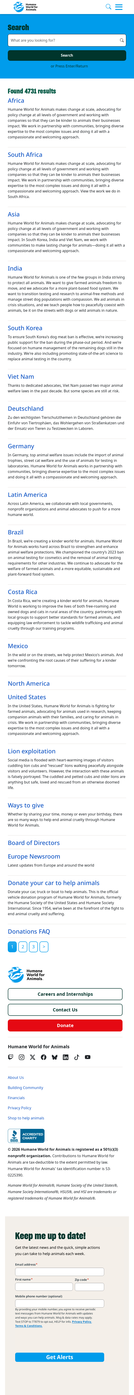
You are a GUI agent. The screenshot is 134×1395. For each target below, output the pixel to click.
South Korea (25, 328)
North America (29, 683)
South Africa (25, 155)
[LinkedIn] (65, 1057)
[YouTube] (87, 1057)
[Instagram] (21, 1057)
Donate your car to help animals (54, 883)
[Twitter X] (32, 1057)
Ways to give (26, 805)
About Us (16, 1077)
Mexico (18, 646)
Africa (16, 100)
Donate (65, 1025)
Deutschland (26, 409)
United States (27, 697)
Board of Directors (34, 843)
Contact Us (65, 1010)
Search (67, 55)
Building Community (25, 1087)
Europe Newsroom (34, 856)
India (15, 268)
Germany (21, 446)
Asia (14, 214)
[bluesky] (54, 1057)
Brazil (15, 532)
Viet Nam (21, 377)
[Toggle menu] (119, 7)
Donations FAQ (29, 931)
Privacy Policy (19, 1108)
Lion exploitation (32, 751)
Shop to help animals (26, 1118)
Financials (16, 1098)
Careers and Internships (65, 994)
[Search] (110, 7)
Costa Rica (22, 592)
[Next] (43, 946)
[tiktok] (76, 1057)
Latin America (27, 495)
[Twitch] (10, 1057)
